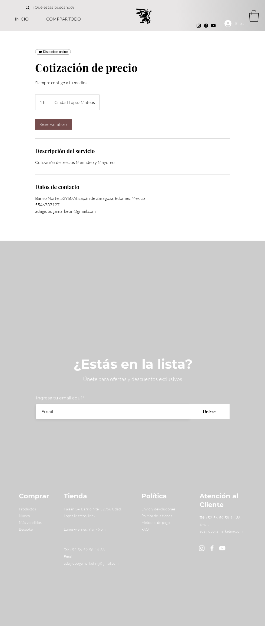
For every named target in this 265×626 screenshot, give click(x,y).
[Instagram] (198, 25)
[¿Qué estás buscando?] (61, 7)
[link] (53, 124)
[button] (254, 16)
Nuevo (24, 515)
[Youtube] (213, 25)
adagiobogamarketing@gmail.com (91, 563)
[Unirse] (209, 411)
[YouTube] (222, 548)
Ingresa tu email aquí (59, 398)
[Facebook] (206, 25)
